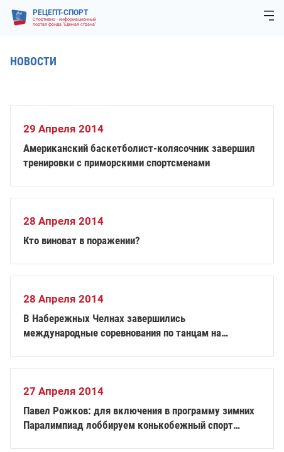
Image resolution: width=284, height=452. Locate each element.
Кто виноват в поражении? (81, 240)
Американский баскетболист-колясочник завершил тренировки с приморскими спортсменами (139, 155)
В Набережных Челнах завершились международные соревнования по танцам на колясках (122, 326)
